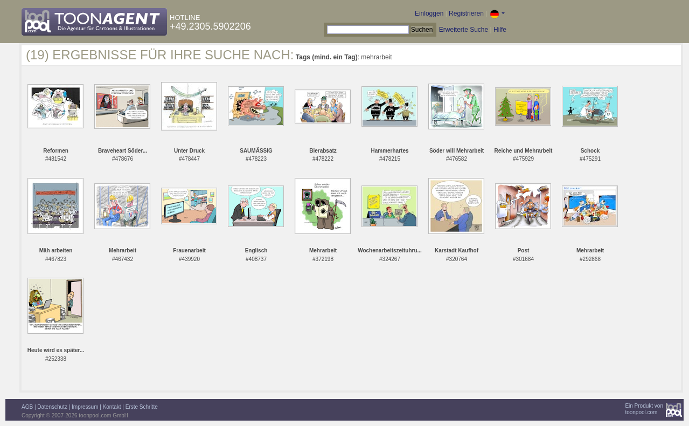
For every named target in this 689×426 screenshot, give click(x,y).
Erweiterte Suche (463, 29)
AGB (27, 407)
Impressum (85, 407)
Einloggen (429, 13)
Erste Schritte (142, 407)
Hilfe (499, 29)
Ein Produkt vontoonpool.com (644, 409)
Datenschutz (52, 407)
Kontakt (112, 407)
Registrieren (466, 13)
